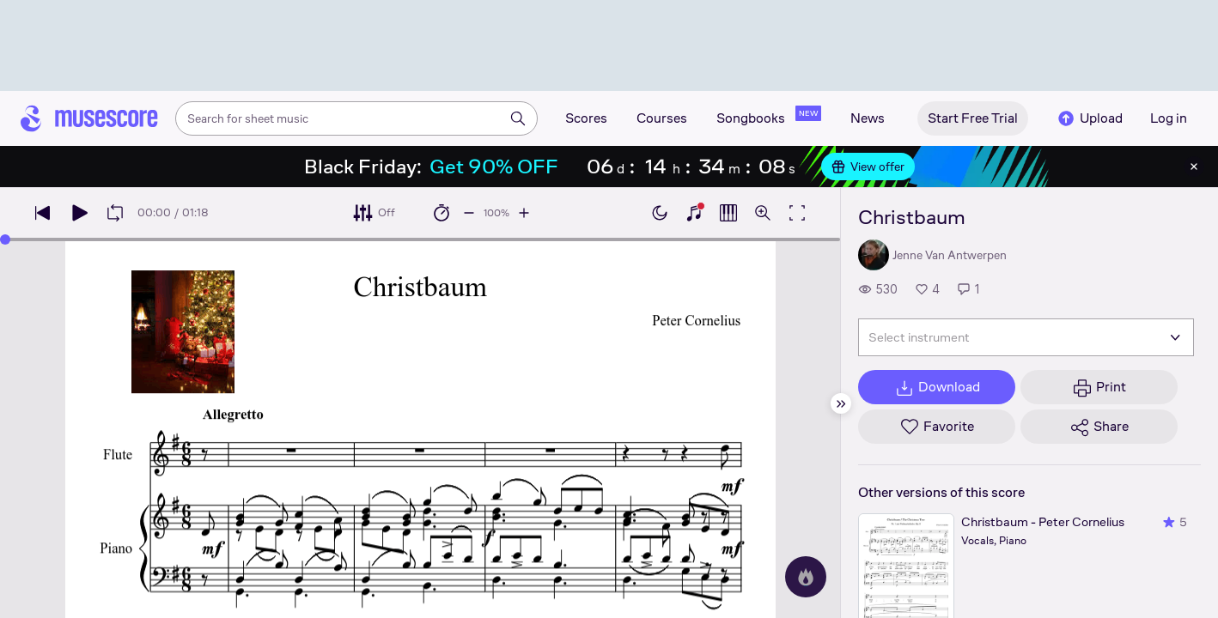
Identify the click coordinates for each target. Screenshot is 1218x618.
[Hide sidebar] (841, 403)
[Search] (518, 118)
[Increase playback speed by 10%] (524, 213)
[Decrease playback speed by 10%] (469, 213)
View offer (867, 166)
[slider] (5, 239)
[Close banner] (1194, 166)
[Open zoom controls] (763, 213)
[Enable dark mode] (659, 213)
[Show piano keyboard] (694, 213)
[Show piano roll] (728, 213)
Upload (1089, 118)
